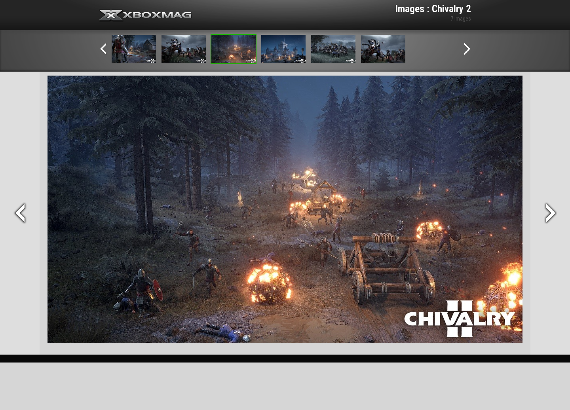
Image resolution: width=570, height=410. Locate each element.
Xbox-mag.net (145, 16)
